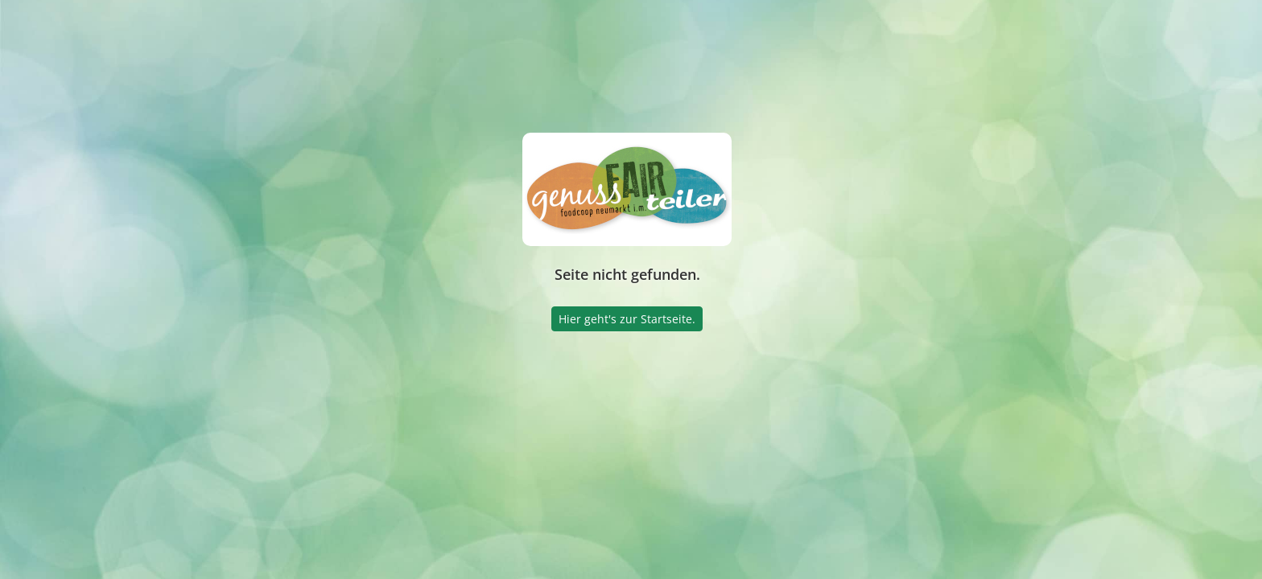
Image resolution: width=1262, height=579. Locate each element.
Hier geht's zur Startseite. (627, 318)
